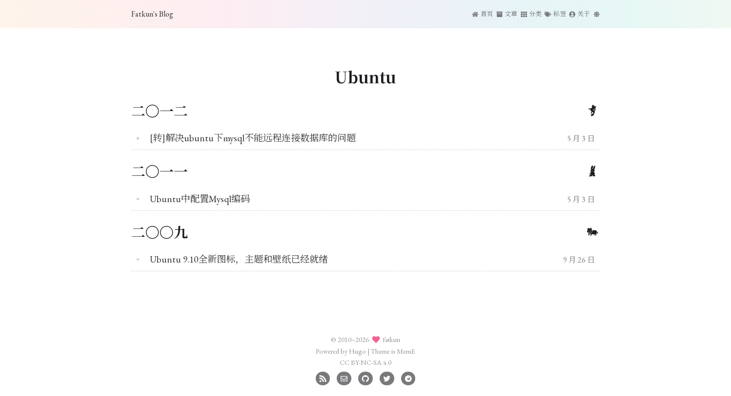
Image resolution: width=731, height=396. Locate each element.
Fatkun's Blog (152, 14)
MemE (406, 351)
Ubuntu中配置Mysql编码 (200, 199)
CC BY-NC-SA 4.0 (365, 362)
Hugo (357, 351)
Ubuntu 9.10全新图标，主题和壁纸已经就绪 (239, 259)
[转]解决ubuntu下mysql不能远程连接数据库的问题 (253, 138)
